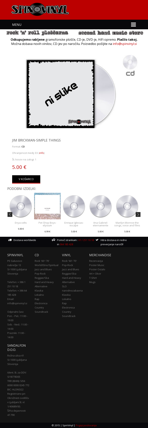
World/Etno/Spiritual (46, 265)
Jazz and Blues (43, 269)
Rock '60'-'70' (42, 261)
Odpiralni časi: (15, 311)
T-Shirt (93, 278)
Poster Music (96, 265)
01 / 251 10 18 (86, 240)
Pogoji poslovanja (86, 425)
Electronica (41, 303)
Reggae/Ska (42, 278)
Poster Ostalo (97, 269)
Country (39, 307)
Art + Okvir (95, 273)
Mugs (92, 282)
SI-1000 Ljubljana (17, 269)
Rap (37, 299)
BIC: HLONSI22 (15, 389)
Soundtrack (41, 311)
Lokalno (39, 295)
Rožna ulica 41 (15, 355)
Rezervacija (96, 261)
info (41, 153)
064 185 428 (66, 244)
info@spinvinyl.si (125, 44)
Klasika (39, 290)
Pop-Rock (40, 273)
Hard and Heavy (44, 282)
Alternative (41, 286)
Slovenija (12, 273)
